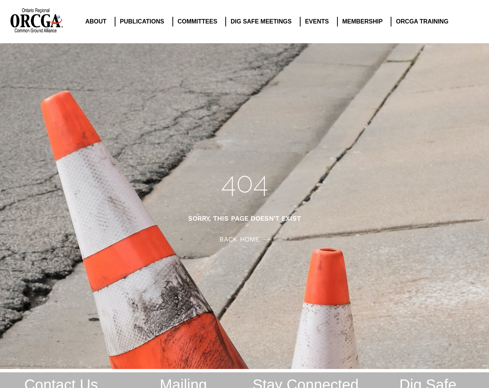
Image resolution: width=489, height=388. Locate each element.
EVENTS (319, 21)
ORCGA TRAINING (424, 21)
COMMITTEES (199, 21)
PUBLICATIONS (144, 21)
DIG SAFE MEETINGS (263, 21)
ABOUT (97, 21)
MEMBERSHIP (364, 21)
